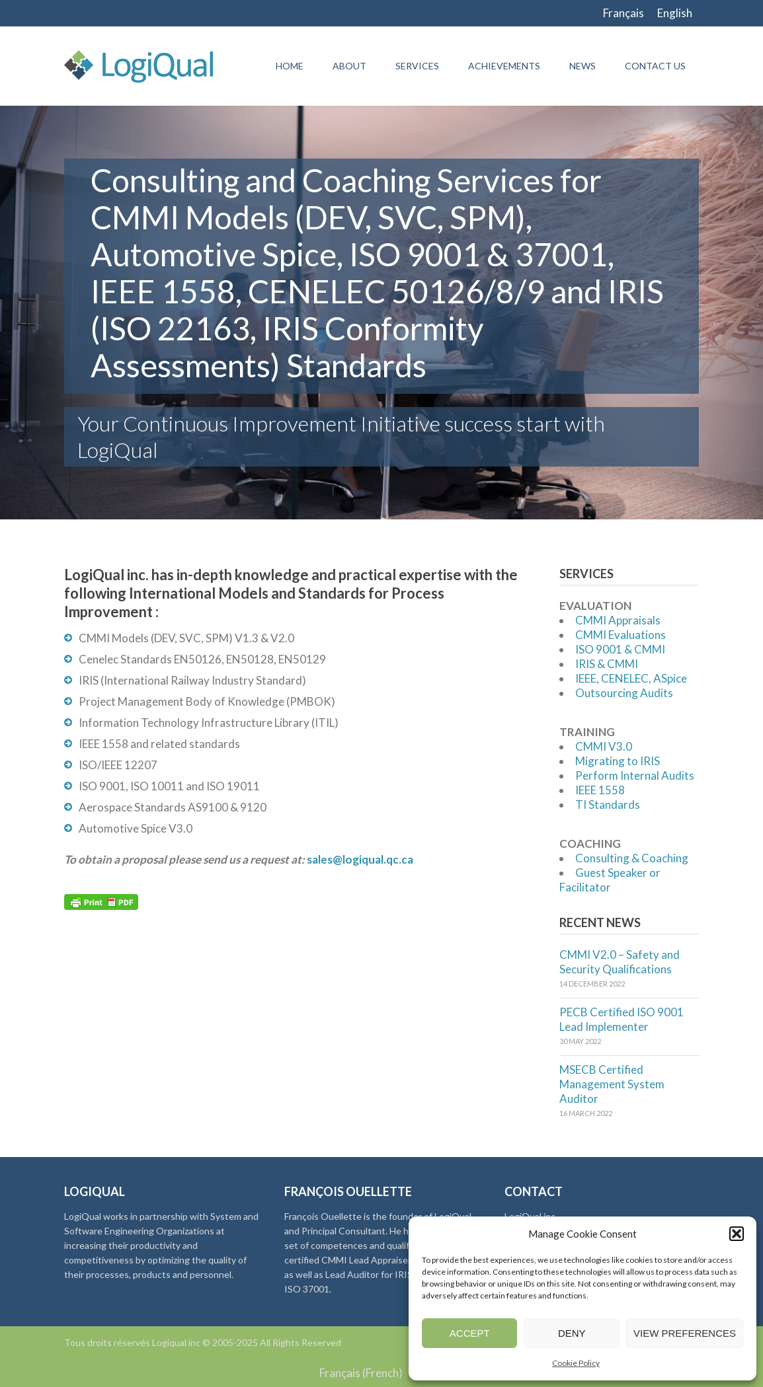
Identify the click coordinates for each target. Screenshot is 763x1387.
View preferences (684, 1333)
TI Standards (607, 804)
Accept (470, 1333)
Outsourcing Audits (624, 693)
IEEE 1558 (600, 790)
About (349, 65)
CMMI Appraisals (618, 620)
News (582, 65)
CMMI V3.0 (603, 746)
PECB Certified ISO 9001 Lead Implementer (621, 1019)
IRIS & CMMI (606, 664)
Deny (572, 1333)
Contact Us (655, 65)
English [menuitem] (674, 13)
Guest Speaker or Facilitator (610, 880)
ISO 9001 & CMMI (620, 649)
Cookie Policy (576, 1363)
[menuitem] (623, 13)
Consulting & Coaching (631, 858)
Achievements (504, 65)
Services (417, 65)
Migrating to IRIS (617, 761)
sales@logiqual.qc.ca (360, 859)
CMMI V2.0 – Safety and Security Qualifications (619, 962)
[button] (736, 1233)
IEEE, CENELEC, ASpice (631, 678)
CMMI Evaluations (620, 635)
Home (289, 65)
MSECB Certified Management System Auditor (611, 1084)
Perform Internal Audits (634, 775)
